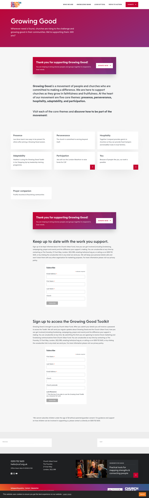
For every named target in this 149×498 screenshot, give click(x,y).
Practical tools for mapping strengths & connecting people (119, 470)
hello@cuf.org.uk (19, 464)
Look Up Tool (99, 4)
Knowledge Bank (84, 4)
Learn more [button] (67, 494)
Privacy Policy (24, 490)
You (101, 155)
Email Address (51, 274)
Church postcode (51, 385)
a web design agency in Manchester (45, 490)
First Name (50, 281)
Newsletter (35, 488)
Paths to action (115, 4)
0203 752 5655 (17, 461)
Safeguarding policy (17, 488)
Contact (27, 488)
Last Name (50, 289)
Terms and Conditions (16, 490)
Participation (63, 155)
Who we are (68, 4)
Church (48, 296)
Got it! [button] (142, 494)
